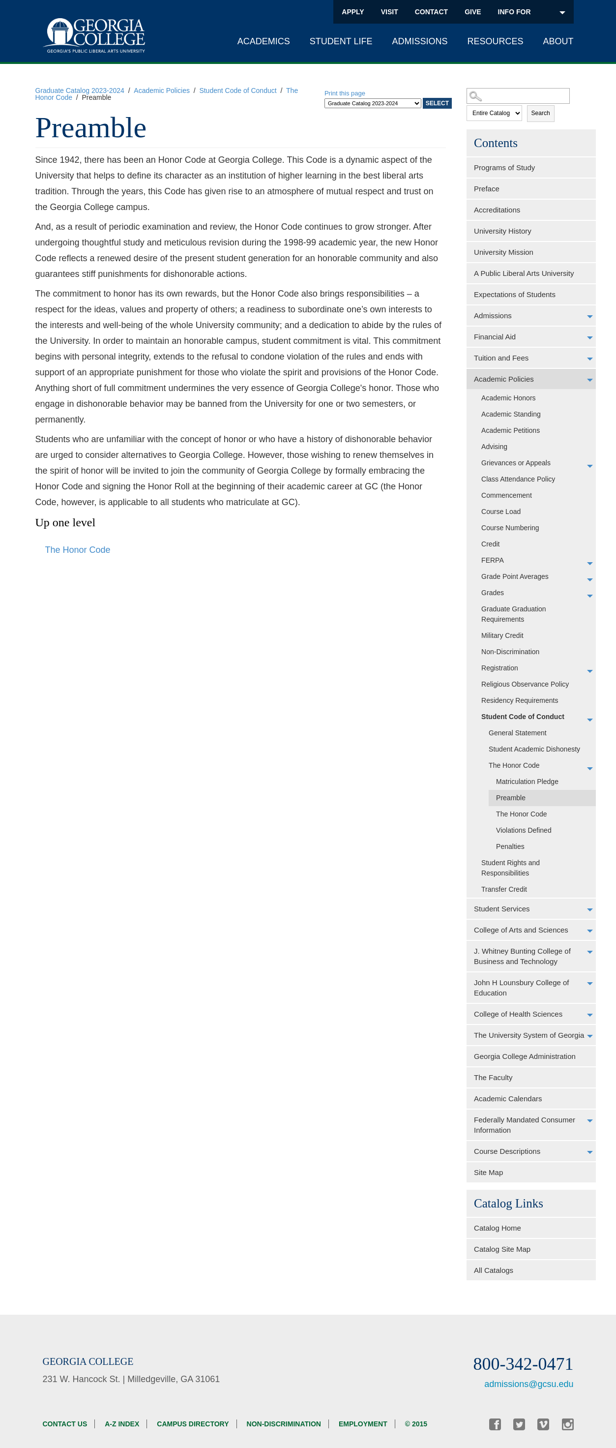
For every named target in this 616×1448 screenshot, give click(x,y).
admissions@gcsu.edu (528, 1384)
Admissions (419, 41)
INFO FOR (531, 12)
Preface (486, 188)
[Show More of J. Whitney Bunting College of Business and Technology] (590, 952)
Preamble (511, 798)
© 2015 (416, 1424)
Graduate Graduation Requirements (513, 614)
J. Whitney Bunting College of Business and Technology (522, 956)
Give (473, 12)
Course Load (501, 511)
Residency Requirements (519, 700)
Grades (492, 593)
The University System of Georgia (529, 1035)
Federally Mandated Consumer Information (524, 1125)
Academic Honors (508, 398)
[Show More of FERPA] (590, 563)
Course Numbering (510, 528)
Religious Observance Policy (525, 684)
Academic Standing (511, 414)
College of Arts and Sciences (521, 930)
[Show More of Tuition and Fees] (590, 359)
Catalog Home (497, 1228)
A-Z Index (122, 1424)
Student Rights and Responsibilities (510, 868)
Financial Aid (495, 336)
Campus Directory (193, 1424)
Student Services (501, 909)
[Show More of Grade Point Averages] (590, 579)
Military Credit (502, 635)
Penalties (510, 846)
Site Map (488, 1172)
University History (502, 231)
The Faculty (493, 1077)
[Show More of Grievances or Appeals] (590, 466)
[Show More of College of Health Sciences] (590, 1015)
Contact (431, 12)
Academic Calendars (508, 1098)
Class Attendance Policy (518, 479)
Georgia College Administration (525, 1056)
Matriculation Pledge (527, 781)
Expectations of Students (515, 294)
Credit (490, 544)
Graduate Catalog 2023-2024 (79, 90)
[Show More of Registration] (590, 671)
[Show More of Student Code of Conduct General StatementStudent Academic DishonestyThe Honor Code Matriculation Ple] (590, 720)
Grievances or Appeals (516, 463)
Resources (495, 41)
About (558, 41)
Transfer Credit (504, 889)
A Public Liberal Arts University (524, 273)
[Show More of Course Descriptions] (590, 1152)
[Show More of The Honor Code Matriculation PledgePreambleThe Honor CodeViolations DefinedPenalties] (590, 768)
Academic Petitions (510, 430)
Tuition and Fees (501, 358)
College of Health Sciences (518, 1014)
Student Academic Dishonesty (534, 749)
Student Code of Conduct (237, 90)
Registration (499, 668)
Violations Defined (524, 830)
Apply (353, 12)
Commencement (506, 495)
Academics (263, 41)
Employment (363, 1424)
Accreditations (497, 210)
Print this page (344, 93)
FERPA (492, 560)
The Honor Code (514, 765)
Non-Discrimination (510, 652)
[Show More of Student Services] (590, 909)
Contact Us (65, 1424)
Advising (494, 447)
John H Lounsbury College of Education (521, 987)
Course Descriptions (507, 1151)
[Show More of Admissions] (590, 316)
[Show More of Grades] (590, 596)
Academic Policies (162, 90)
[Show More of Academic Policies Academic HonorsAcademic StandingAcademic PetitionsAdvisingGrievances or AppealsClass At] (590, 380)
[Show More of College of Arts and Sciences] (590, 931)
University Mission (503, 252)
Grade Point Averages (515, 576)
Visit (389, 12)
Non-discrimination (284, 1424)
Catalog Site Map (502, 1249)
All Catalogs (493, 1270)
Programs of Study (504, 167)
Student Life (341, 41)
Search (540, 113)
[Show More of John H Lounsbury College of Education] (590, 983)
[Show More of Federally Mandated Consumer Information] (590, 1120)
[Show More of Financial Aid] (590, 337)
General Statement (518, 733)
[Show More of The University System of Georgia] (590, 1036)
